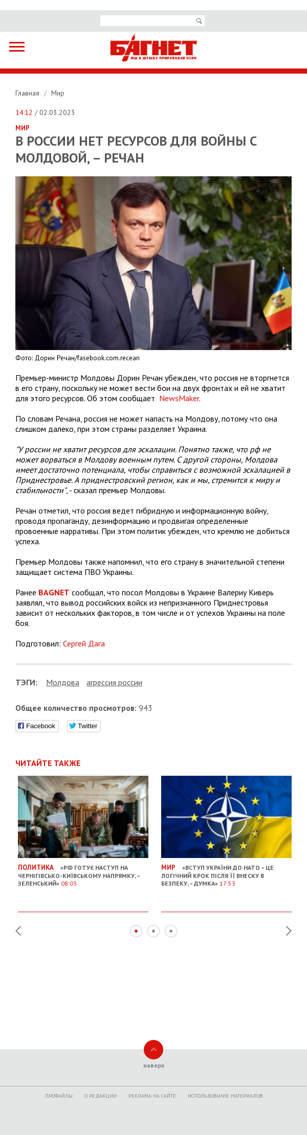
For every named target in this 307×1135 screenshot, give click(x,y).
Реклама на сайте (152, 1096)
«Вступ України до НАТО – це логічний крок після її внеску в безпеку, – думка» (226, 871)
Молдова (62, 682)
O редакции (100, 1096)
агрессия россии (114, 682)
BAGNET (54, 592)
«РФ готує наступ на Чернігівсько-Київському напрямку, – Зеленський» (83, 871)
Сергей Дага (84, 643)
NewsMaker (179, 398)
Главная (28, 93)
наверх (153, 1065)
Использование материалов (225, 1096)
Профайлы (59, 1096)
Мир (57, 93)
